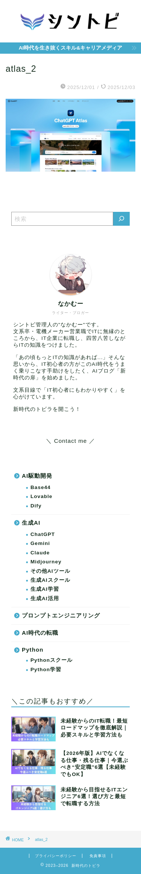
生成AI (31, 522)
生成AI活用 (44, 598)
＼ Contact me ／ (70, 441)
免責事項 (97, 856)
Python (32, 649)
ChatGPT (42, 534)
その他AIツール (50, 571)
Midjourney (46, 562)
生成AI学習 (44, 589)
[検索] (121, 219)
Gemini (40, 543)
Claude (40, 552)
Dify (36, 506)
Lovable (41, 496)
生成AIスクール (50, 580)
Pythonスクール (51, 660)
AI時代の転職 (40, 632)
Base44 (40, 487)
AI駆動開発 (37, 475)
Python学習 (45, 669)
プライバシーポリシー (55, 856)
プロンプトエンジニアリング (61, 615)
